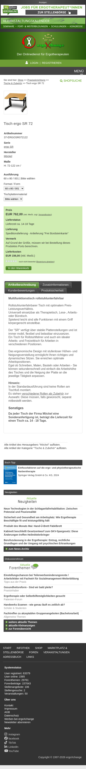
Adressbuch (12, 656)
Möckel (8, 156)
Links (30, 656)
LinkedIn (11, 746)
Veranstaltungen (56, 652)
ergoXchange (74, 757)
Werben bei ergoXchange (19, 719)
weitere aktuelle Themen (22, 622)
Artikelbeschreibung (22, 284)
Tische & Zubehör (13, 83)
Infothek (23, 648)
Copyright (44, 757)
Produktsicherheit (52, 290)
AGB (7, 712)
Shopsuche (73, 80)
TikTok (10, 742)
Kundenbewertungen (21, 290)
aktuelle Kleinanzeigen (21, 625)
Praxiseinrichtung (36, 80)
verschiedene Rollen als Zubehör (43, 393)
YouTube (11, 751)
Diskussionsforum (14, 559)
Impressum (10, 708)
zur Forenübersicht (19, 628)
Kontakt (8, 705)
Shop (20, 80)
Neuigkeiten (11, 492)
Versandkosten (44, 214)
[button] (18, 268)
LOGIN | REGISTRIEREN (43, 62)
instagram (12, 734)
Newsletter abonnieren (17, 722)
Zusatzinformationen (56, 284)
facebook (11, 738)
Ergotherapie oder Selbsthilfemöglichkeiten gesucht (34, 596)
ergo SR (8, 146)
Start (7, 648)
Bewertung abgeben (45, 262)
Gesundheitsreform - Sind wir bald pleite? (28, 587)
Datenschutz (11, 715)
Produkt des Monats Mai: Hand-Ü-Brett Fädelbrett (33, 526)
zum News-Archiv (18, 549)
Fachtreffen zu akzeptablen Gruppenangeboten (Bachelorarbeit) (41, 613)
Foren (33, 652)
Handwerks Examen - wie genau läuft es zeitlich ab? (34, 604)
